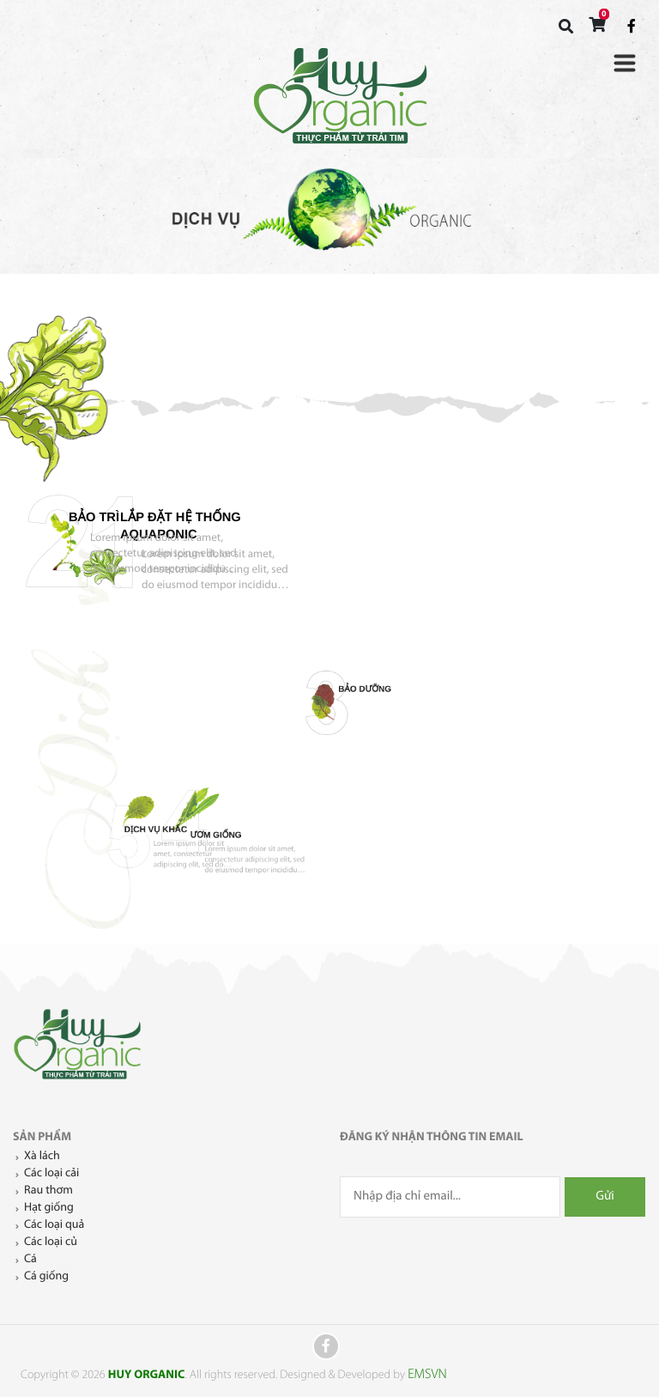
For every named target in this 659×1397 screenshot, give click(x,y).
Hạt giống (49, 1207)
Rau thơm (48, 1190)
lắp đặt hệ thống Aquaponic (186, 541)
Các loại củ (50, 1242)
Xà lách (42, 1156)
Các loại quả (54, 1224)
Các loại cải (51, 1173)
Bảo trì (508, 536)
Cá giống (46, 1276)
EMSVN (425, 1374)
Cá (30, 1259)
